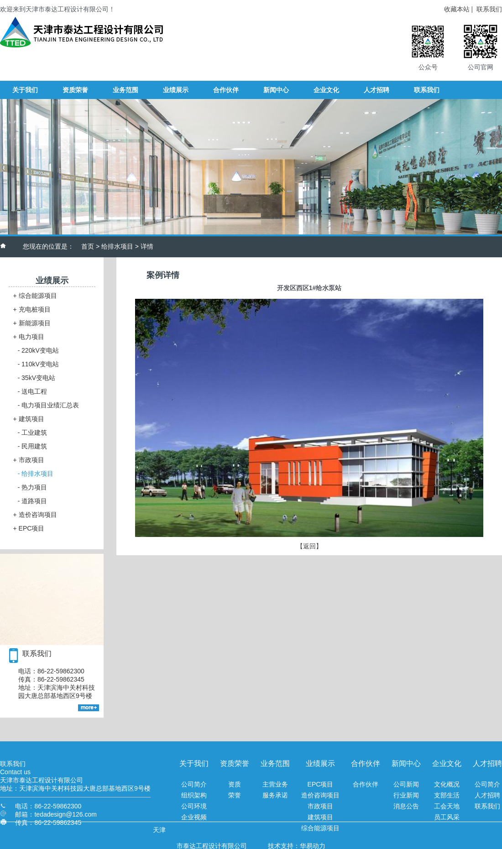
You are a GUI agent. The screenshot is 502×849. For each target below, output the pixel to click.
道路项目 (32, 501)
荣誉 (234, 795)
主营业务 (275, 784)
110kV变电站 (38, 364)
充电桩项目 (32, 309)
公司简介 (194, 784)
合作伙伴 (365, 784)
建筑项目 (28, 418)
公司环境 (194, 806)
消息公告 (406, 806)
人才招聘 (487, 795)
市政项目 (28, 460)
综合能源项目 (35, 295)
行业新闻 (406, 795)
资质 (234, 784)
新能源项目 (32, 323)
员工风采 (447, 817)
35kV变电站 (36, 377)
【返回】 (309, 546)
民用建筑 (32, 446)
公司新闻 (406, 784)
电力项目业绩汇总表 (48, 405)
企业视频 (194, 817)
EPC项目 (29, 528)
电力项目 (28, 336)
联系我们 (489, 9)
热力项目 (32, 487)
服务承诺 (275, 795)
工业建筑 (32, 432)
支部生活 (447, 795)
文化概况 (447, 784)
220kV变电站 (38, 350)
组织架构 (194, 795)
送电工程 (32, 391)
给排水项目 (117, 246)
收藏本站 (457, 9)
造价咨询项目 (35, 514)
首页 (87, 246)
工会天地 (447, 806)
